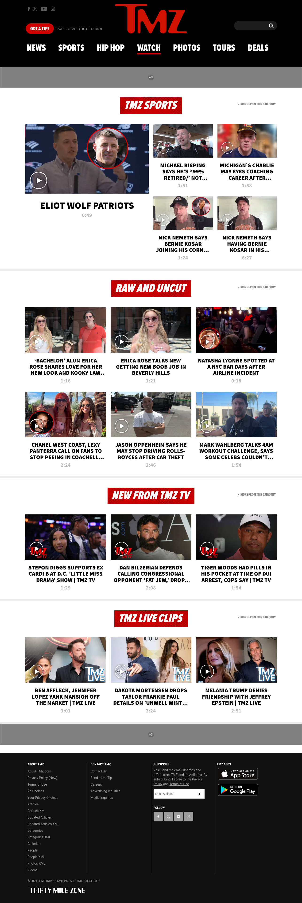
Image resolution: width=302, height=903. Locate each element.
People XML (36, 857)
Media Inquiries (102, 798)
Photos (186, 48)
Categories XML (39, 837)
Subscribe (200, 794)
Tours (224, 48)
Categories (35, 830)
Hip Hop (111, 48)
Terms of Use (37, 784)
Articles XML (36, 811)
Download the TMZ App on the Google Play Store (238, 790)
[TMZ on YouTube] (178, 816)
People (32, 850)
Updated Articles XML (43, 824)
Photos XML (36, 863)
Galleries (33, 844)
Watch (149, 48)
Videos (32, 870)
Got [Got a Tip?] (39, 29)
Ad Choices (35, 791)
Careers (96, 784)
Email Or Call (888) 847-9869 (79, 29)
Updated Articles (39, 817)
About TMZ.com (39, 771)
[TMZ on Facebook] (29, 9)
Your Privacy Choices (42, 798)
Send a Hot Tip (101, 778)
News (36, 48)
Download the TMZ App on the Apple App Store (238, 774)
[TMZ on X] (36, 9)
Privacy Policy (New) (42, 778)
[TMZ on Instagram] (53, 9)
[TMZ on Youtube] (44, 9)
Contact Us (99, 771)
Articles (33, 804)
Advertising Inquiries (105, 791)
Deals (258, 48)
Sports (71, 48)
